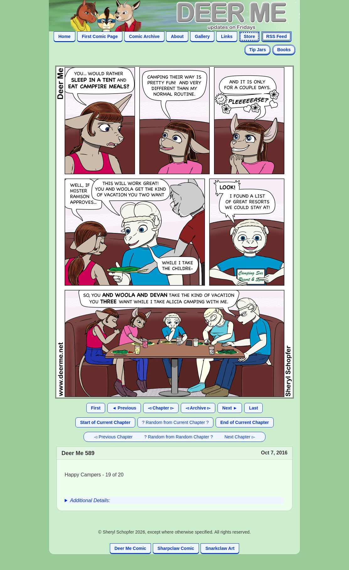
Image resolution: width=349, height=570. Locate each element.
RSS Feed (276, 36)
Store (249, 36)
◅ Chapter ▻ (161, 407)
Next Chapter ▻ (239, 436)
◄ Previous (124, 407)
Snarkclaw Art (219, 548)
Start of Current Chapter (105, 422)
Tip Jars (257, 49)
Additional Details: (90, 500)
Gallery (202, 36)
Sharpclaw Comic (176, 548)
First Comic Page (100, 36)
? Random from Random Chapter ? (178, 436)
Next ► (229, 407)
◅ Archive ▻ (198, 407)
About (177, 36)
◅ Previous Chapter (113, 436)
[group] (174, 500)
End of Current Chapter (244, 422)
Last (253, 407)
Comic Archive (144, 36)
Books (284, 49)
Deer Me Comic (130, 548)
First (95, 407)
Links (227, 36)
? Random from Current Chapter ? (175, 422)
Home (64, 36)
